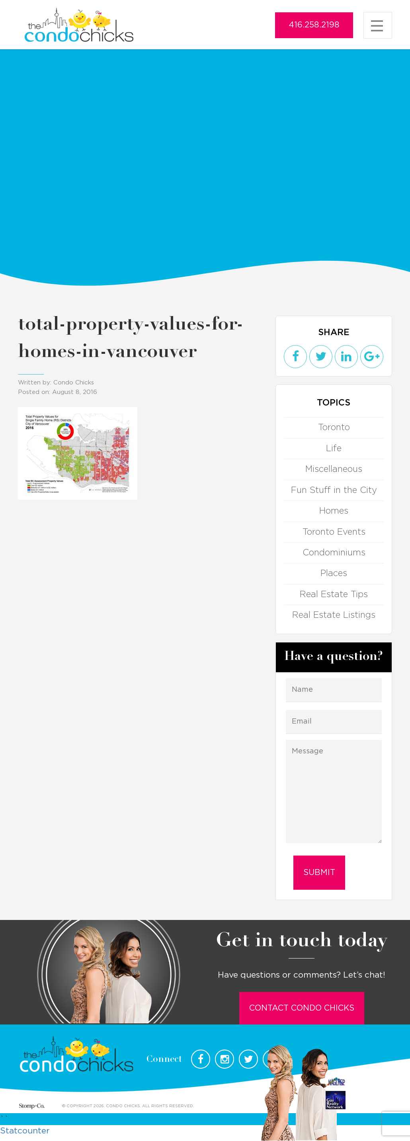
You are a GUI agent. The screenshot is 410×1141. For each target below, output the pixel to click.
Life (334, 448)
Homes (333, 510)
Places (333, 573)
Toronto (333, 427)
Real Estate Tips (334, 594)
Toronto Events (333, 532)
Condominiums (333, 552)
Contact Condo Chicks (301, 1008)
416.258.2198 (314, 25)
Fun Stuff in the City (334, 490)
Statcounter (25, 1131)
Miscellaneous (333, 469)
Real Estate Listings (333, 615)
